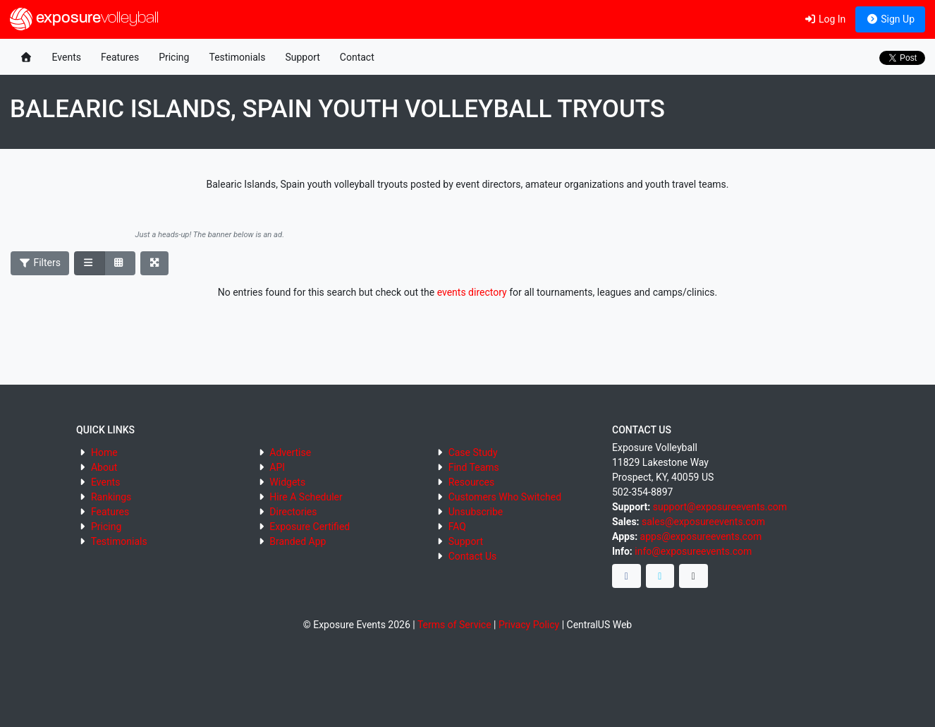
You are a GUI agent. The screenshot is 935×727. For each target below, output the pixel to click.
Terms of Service (454, 624)
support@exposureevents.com (720, 506)
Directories (293, 511)
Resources (471, 482)
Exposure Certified (309, 526)
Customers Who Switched (504, 497)
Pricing (174, 57)
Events (66, 57)
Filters (40, 262)
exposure (84, 19)
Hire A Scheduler (305, 497)
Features (120, 57)
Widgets (287, 482)
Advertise (290, 452)
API (277, 467)
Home (104, 452)
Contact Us (472, 556)
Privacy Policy (529, 624)
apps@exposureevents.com (701, 536)
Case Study (473, 452)
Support (302, 57)
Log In (824, 19)
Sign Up (890, 19)
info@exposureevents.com (693, 551)
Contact (357, 57)
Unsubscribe (475, 511)
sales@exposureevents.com (703, 521)
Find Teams (473, 467)
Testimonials (237, 57)
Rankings (111, 497)
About (104, 467)
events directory (472, 292)
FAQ (457, 526)
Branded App (297, 541)
